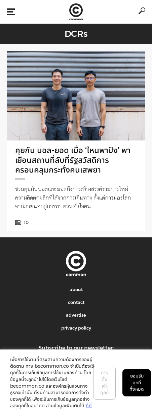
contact (76, 302)
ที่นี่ (89, 405)
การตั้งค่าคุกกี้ (104, 382)
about (76, 289)
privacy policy (76, 328)
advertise (76, 315)
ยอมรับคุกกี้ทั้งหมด (136, 382)
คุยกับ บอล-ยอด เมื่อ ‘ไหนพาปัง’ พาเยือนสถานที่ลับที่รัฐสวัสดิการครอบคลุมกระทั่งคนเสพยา (72, 160)
